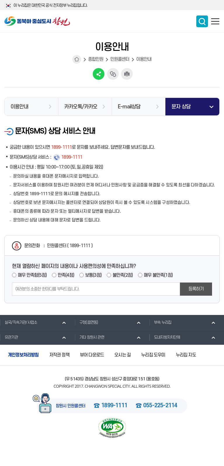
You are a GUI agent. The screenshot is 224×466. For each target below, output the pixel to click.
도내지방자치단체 (164, 337)
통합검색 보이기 (202, 21)
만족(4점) (66, 275)
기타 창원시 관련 (89, 337)
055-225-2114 (160, 405)
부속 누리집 (160, 322)
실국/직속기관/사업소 (18, 322)
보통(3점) (93, 275)
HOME (76, 59)
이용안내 (144, 59)
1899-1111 (114, 405)
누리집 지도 (186, 355)
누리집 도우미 (153, 355)
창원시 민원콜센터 (70, 406)
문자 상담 (181, 107)
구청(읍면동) (86, 322)
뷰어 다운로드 (92, 355)
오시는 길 (122, 355)
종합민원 (96, 59)
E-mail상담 (129, 107)
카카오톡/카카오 (80, 107)
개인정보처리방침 (23, 355)
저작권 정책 (59, 355)
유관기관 (9, 337)
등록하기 (196, 289)
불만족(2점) (123, 275)
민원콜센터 (120, 59)
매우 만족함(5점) (32, 275)
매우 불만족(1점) (158, 275)
